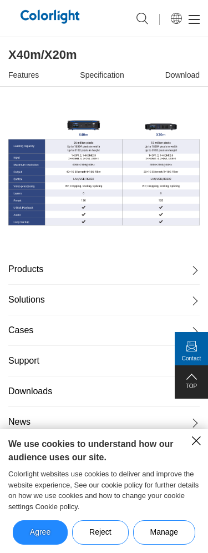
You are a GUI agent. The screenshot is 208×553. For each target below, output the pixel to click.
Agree (40, 531)
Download (182, 75)
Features (23, 75)
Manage (164, 531)
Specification (102, 75)
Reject (100, 531)
